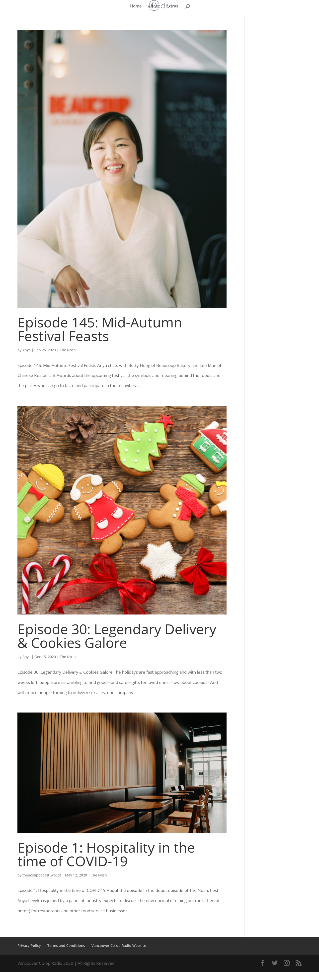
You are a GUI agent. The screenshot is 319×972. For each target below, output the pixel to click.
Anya (26, 350)
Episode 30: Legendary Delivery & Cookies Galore (116, 635)
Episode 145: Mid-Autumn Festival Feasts (99, 329)
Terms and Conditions (66, 945)
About (154, 6)
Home (136, 6)
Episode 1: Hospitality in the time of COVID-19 (106, 854)
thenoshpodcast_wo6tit (41, 875)
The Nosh (68, 350)
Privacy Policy (29, 945)
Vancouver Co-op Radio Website (118, 945)
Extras (172, 6)
